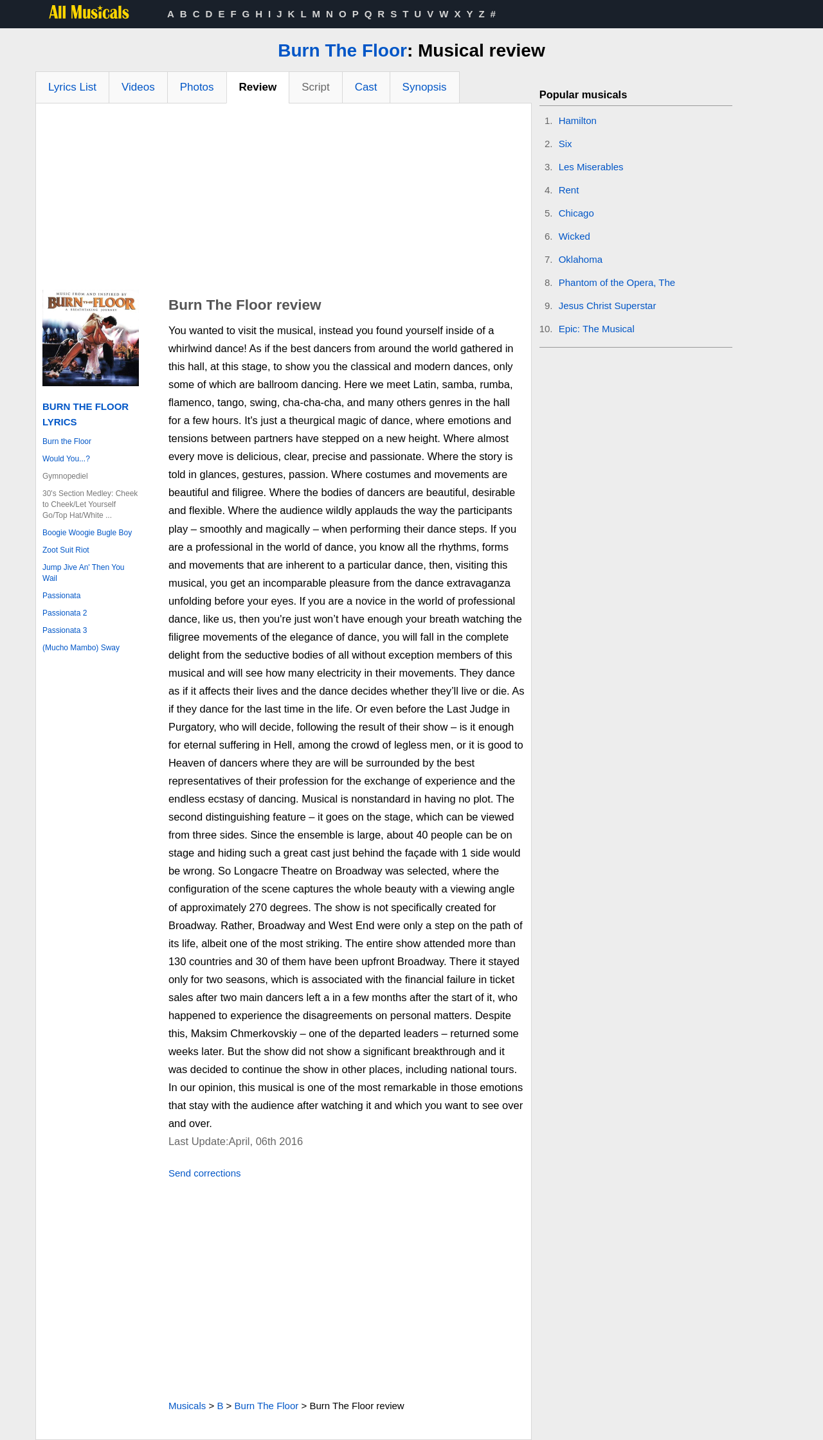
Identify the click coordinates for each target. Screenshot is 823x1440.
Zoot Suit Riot (65, 550)
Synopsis (424, 87)
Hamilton (578, 120)
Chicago (576, 213)
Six (565, 143)
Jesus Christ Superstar (607, 305)
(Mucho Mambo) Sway (81, 647)
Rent (569, 189)
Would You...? (66, 458)
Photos (197, 87)
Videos (138, 87)
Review (258, 87)
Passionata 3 (64, 630)
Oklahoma (580, 259)
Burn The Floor (342, 50)
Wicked (574, 236)
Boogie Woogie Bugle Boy (87, 532)
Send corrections (204, 1173)
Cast (366, 87)
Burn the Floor (66, 441)
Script (315, 87)
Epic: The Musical (597, 328)
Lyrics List (72, 87)
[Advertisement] (283, 200)
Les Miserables (591, 166)
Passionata (61, 595)
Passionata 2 (64, 613)
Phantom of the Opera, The (617, 282)
